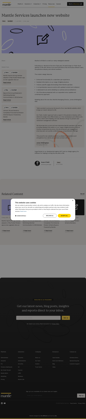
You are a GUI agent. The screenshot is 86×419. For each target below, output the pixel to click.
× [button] (72, 200)
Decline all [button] (49, 215)
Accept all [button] (64, 215)
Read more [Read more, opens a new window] (23, 211)
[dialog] (43, 209)
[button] (20, 215)
